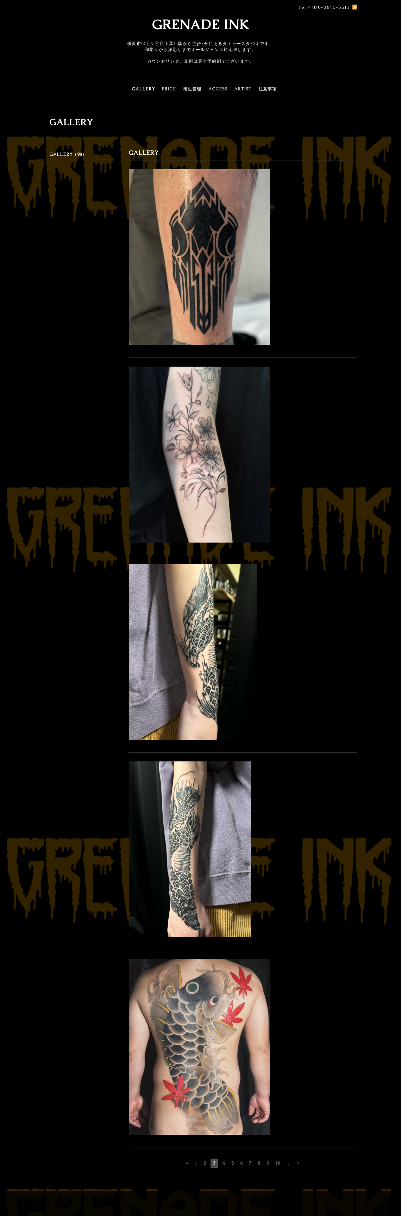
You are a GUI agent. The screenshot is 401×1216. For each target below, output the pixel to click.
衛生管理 (192, 89)
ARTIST (242, 89)
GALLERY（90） (68, 154)
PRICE (169, 89)
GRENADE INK (200, 24)
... (289, 1163)
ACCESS (217, 89)
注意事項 (267, 89)
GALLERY (143, 89)
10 (277, 1163)
